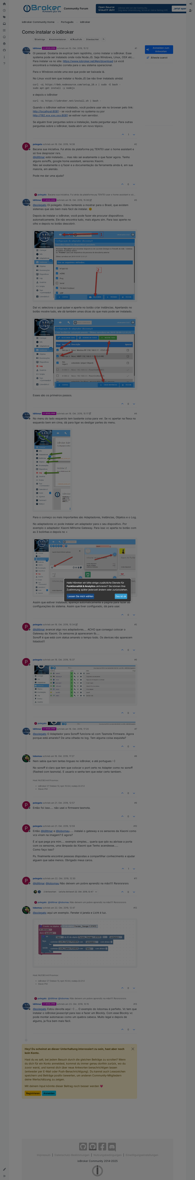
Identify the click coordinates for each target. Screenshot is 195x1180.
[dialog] (97, 590)
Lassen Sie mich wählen (80, 596)
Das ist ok (121, 596)
